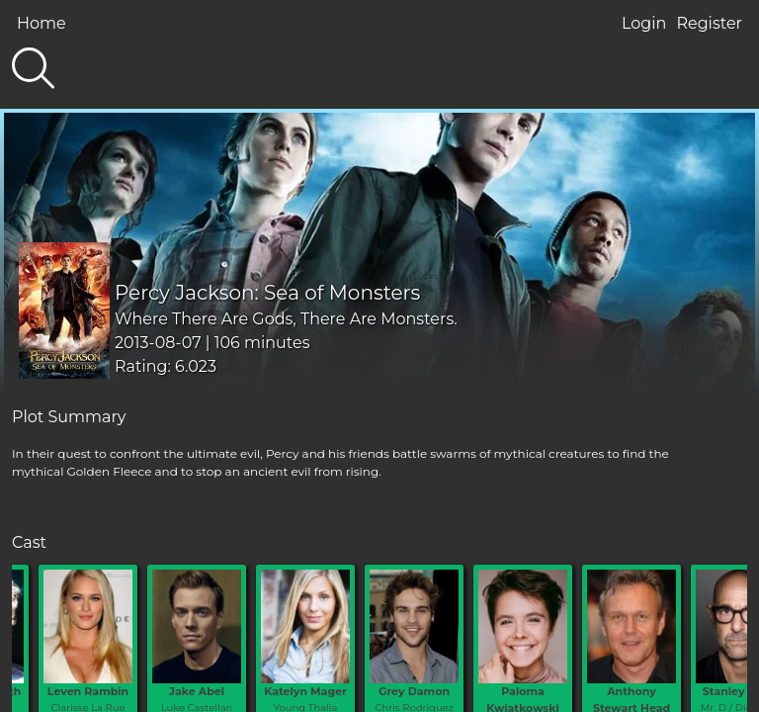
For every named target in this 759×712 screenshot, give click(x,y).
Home (41, 23)
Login (644, 23)
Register (709, 23)
